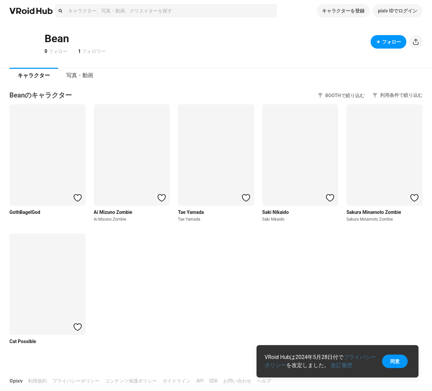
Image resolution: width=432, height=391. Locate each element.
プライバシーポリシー (76, 381)
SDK (213, 381)
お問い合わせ (237, 381)
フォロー (388, 42)
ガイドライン (176, 381)
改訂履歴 (341, 365)
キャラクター (34, 75)
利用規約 (37, 381)
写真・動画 (79, 75)
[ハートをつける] (77, 197)
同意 (395, 361)
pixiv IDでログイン (397, 10)
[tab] (33, 75)
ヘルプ (264, 381)
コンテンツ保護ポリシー (131, 381)
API (200, 381)
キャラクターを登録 (343, 10)
